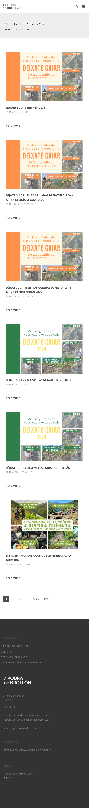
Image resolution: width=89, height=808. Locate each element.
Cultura (6, 651)
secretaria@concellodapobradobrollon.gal (26, 719)
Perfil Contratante (14, 657)
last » (47, 598)
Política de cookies (28, 728)
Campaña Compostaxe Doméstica (22, 662)
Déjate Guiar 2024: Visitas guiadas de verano (38, 380)
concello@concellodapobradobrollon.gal (25, 715)
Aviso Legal (9, 728)
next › (36, 598)
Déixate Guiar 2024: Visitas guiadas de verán (38, 468)
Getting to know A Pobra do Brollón (28, 750)
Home (6, 29)
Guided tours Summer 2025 (25, 108)
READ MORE (13, 125)
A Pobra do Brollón (14, 646)
